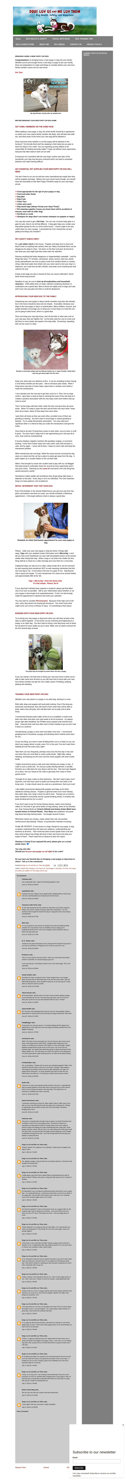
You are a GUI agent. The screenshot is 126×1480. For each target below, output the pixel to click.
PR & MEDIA (59, 44)
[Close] (123, 1424)
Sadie (24, 1082)
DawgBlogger (26, 1022)
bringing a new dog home (37, 868)
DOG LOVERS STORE (25, 44)
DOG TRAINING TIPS (84, 39)
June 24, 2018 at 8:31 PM (30, 1056)
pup (46, 871)
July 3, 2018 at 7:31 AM (29, 1234)
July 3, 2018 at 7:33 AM (29, 1250)
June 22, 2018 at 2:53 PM (30, 884)
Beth (23, 923)
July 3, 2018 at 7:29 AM (29, 1200)
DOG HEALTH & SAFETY (36, 39)
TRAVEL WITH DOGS (61, 39)
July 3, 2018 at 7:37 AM (29, 1297)
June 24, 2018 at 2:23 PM (30, 1016)
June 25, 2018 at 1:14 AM (30, 1112)
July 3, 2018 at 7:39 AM (29, 1313)
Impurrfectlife (26, 1009)
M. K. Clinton (26, 941)
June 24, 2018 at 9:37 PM (30, 1094)
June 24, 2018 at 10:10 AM (30, 986)
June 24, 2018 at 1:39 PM (30, 1002)
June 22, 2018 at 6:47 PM (30, 916)
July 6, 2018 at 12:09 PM (30, 1407)
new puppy (72, 868)
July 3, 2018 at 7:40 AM (29, 1329)
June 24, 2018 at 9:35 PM (30, 1076)
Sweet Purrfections (28, 1100)
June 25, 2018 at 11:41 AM (30, 1138)
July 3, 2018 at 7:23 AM (29, 1166)
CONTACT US (76, 44)
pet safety (18, 871)
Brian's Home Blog (28, 1390)
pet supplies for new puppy (30, 871)
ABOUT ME (44, 44)
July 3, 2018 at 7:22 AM (29, 1152)
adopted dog (24, 868)
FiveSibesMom (27, 1062)
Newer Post (20, 1467)
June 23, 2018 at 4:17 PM (30, 934)
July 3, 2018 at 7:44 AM (29, 1365)
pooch (42, 871)
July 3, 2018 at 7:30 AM (29, 1218)
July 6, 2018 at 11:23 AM (30, 1395)
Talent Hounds (27, 993)
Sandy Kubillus (27, 975)
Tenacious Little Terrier (30, 905)
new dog (65, 868)
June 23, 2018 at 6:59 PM (30, 948)
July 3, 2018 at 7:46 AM (29, 1383)
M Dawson (25, 955)
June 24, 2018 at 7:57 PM (30, 1032)
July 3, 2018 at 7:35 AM (29, 1268)
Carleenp (25, 879)
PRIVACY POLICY (94, 44)
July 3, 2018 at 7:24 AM (29, 1182)
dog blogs (58, 868)
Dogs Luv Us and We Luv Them (32, 1144)
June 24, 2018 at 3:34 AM (30, 968)
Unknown (25, 1118)
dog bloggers (50, 868)
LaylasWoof (26, 891)
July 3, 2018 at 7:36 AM (29, 1282)
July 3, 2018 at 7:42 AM (29, 1347)
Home (18, 39)
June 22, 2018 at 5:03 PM (30, 898)
